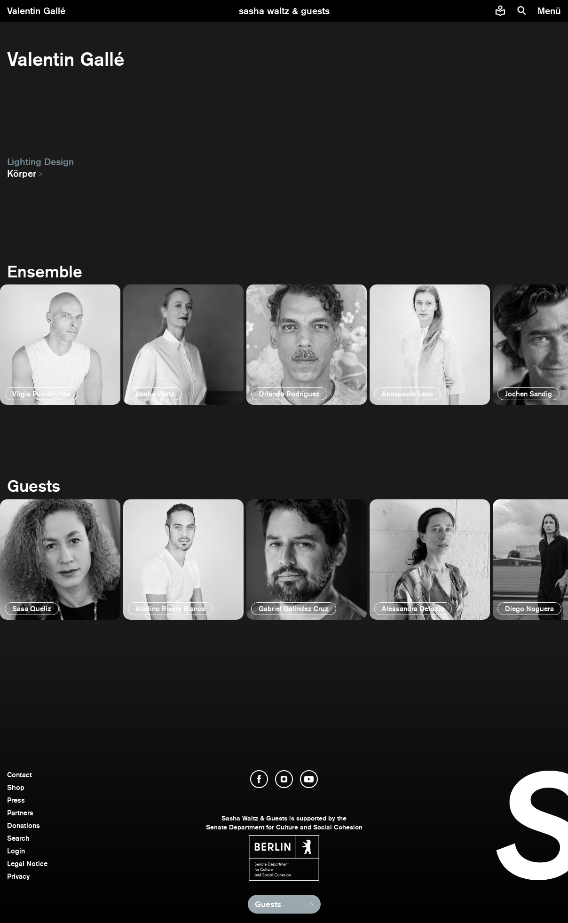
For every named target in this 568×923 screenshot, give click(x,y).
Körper (21, 173)
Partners (20, 812)
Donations (23, 825)
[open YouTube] (309, 779)
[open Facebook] (259, 779)
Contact (19, 774)
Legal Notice (27, 863)
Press (16, 800)
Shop (15, 787)
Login (16, 850)
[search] (522, 11)
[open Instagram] (284, 779)
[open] (60, 344)
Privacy (18, 876)
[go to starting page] (284, 11)
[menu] (550, 11)
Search (18, 838)
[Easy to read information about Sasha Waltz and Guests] (500, 11)
